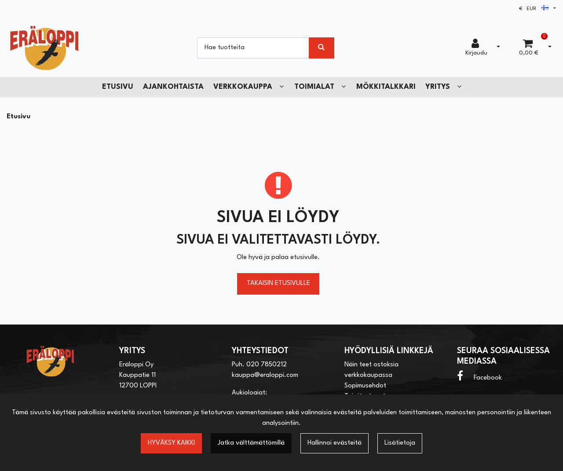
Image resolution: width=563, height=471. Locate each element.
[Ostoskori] (528, 48)
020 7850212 (266, 364)
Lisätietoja (399, 443)
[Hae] (253, 47)
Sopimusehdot (365, 386)
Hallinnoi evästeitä (334, 443)
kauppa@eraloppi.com (265, 375)
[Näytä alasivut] (281, 87)
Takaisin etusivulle (278, 283)
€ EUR (533, 9)
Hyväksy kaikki (171, 443)
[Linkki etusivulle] (44, 48)
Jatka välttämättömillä (251, 443)
